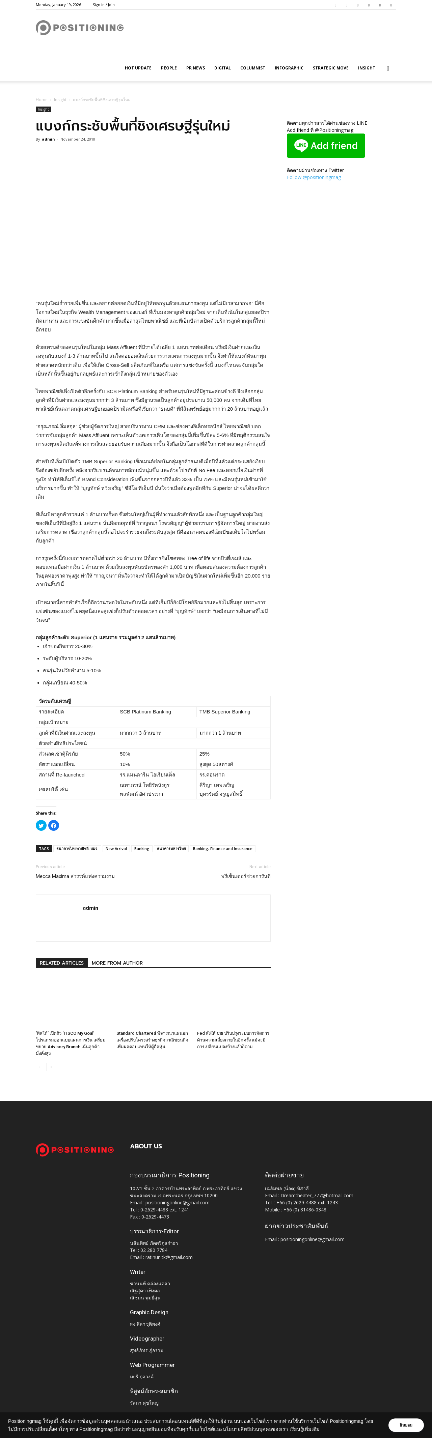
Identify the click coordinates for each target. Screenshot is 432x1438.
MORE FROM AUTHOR (117, 963)
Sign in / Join (104, 4)
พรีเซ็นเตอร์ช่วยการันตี (246, 876)
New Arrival (116, 848)
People (169, 68)
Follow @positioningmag (314, 177)
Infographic (289, 68)
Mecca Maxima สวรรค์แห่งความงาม (75, 876)
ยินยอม (405, 1425)
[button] (388, 68)
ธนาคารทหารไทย (171, 848)
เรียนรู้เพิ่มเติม (313, 1429)
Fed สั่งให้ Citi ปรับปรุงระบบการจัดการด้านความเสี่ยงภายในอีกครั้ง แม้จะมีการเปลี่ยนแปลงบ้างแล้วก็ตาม (233, 1040)
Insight (366, 68)
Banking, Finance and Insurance (222, 848)
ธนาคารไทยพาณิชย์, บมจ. (77, 848)
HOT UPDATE (138, 68)
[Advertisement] (153, 282)
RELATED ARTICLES (62, 963)
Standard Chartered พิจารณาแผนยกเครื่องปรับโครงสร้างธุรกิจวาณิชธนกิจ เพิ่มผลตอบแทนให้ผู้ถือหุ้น (152, 1040)
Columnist (252, 68)
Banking (142, 848)
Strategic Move (331, 68)
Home (42, 99)
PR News (195, 68)
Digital (222, 68)
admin (48, 139)
